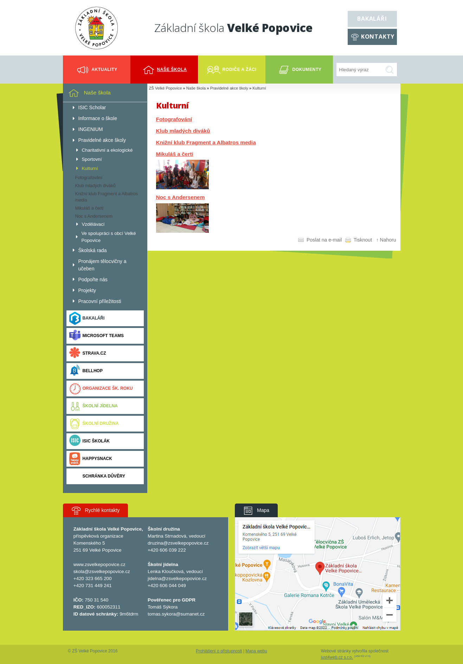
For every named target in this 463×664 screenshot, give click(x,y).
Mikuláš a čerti (174, 154)
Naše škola (196, 88)
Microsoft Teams (96, 335)
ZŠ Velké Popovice (165, 88)
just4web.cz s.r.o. (337, 657)
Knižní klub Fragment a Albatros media (206, 142)
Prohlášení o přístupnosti (219, 651)
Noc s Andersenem (180, 197)
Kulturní (259, 88)
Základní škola (233, 27)
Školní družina (94, 423)
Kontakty (377, 36)
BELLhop (86, 370)
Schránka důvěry (97, 476)
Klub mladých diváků (183, 131)
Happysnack (90, 458)
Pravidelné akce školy (229, 88)
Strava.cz (87, 353)
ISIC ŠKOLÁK (89, 441)
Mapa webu (256, 651)
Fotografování (174, 119)
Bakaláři (372, 18)
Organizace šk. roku (101, 388)
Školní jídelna (93, 406)
